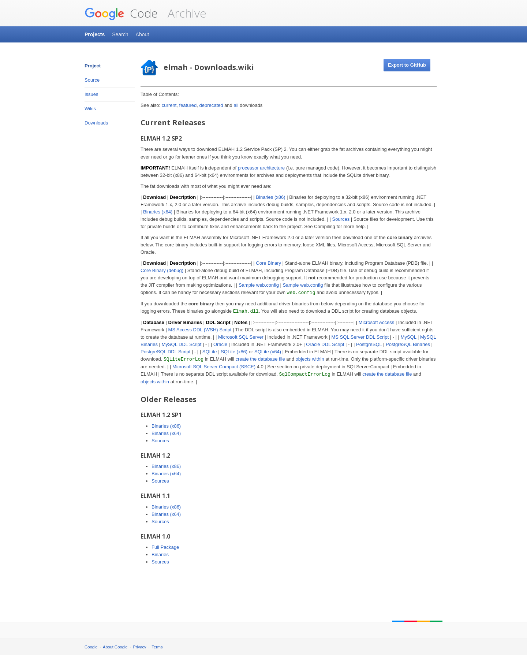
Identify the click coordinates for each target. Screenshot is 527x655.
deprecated (211, 105)
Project (93, 65)
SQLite (209, 351)
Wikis (90, 108)
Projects (95, 34)
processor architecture (261, 168)
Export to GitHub (407, 65)
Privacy (139, 647)
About (142, 34)
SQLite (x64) (267, 351)
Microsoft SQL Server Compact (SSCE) (213, 366)
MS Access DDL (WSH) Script (200, 329)
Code (121, 13)
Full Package (165, 547)
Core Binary (268, 263)
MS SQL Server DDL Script (360, 337)
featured (188, 105)
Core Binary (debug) (162, 270)
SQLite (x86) (234, 351)
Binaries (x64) (157, 212)
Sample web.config (259, 285)
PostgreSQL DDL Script (165, 351)
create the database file (260, 359)
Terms (157, 647)
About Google (115, 647)
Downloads (96, 123)
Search (120, 34)
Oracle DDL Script (325, 344)
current (169, 105)
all (235, 105)
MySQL (408, 337)
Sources (341, 219)
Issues (91, 94)
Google (91, 647)
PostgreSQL (369, 344)
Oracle (220, 344)
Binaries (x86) (270, 197)
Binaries (160, 554)
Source (92, 80)
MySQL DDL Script (182, 344)
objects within (310, 359)
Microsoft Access (377, 322)
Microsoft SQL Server (241, 337)
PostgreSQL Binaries (408, 344)
